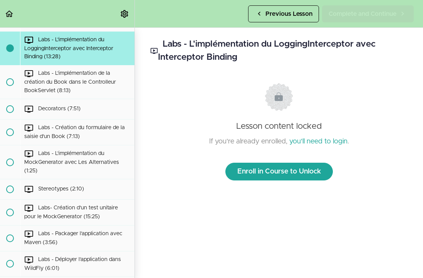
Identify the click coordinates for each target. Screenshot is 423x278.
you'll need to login (318, 141)
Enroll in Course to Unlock (279, 171)
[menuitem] (124, 13)
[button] (9, 13)
